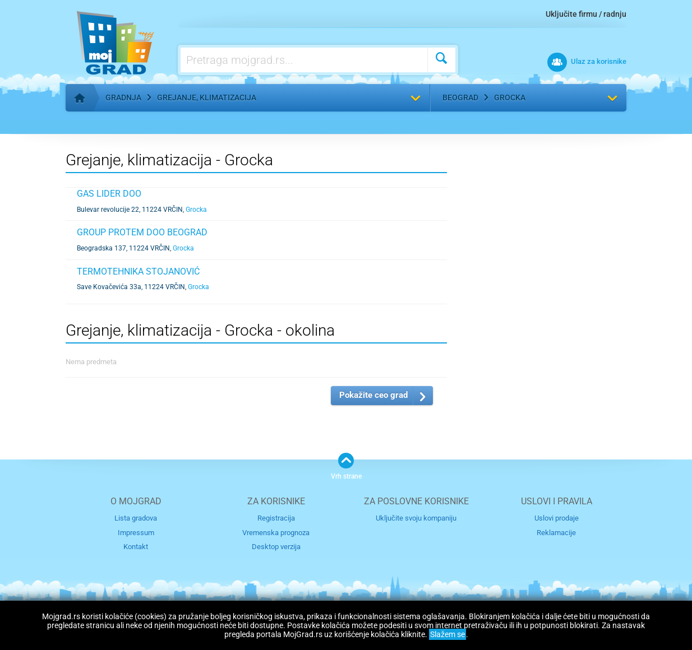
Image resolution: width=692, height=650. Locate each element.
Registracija (276, 518)
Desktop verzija (276, 546)
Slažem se (447, 634)
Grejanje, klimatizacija (206, 97)
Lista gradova (135, 518)
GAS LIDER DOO (109, 193)
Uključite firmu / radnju (586, 14)
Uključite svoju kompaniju (416, 518)
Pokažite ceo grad (373, 395)
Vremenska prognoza (276, 532)
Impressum (136, 532)
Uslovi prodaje (556, 518)
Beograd (460, 97)
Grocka (509, 97)
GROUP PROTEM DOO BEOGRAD (142, 232)
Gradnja (123, 97)
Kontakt (135, 546)
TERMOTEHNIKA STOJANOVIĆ (138, 271)
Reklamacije (556, 532)
